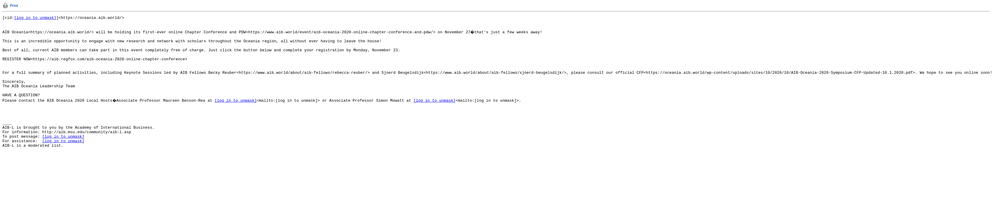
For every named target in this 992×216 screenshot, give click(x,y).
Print (14, 6)
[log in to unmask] (35, 18)
